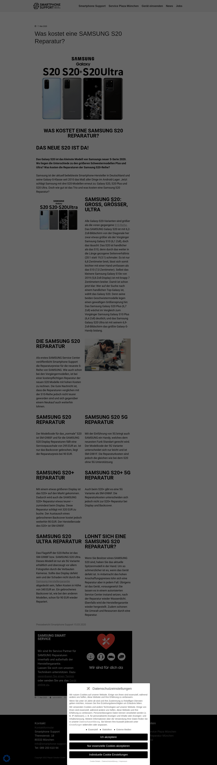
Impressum (123, 761)
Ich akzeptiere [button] (108, 736)
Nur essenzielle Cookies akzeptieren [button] (108, 745)
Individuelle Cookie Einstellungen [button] (108, 754)
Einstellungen (75, 724)
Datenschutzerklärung (89, 721)
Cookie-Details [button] (95, 761)
